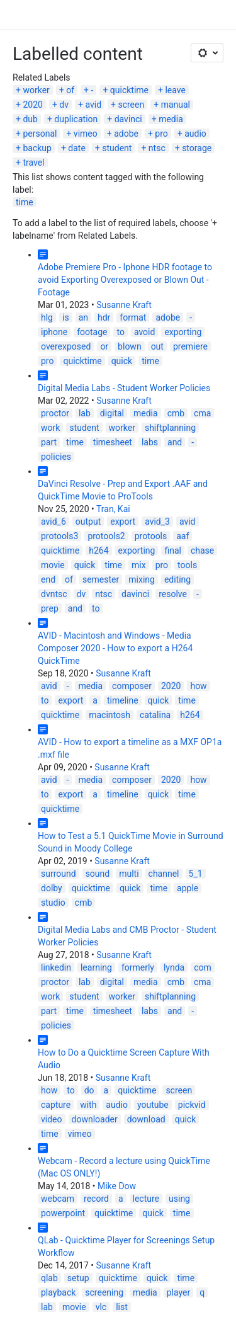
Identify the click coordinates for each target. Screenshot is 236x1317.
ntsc (157, 148)
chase (202, 550)
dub (30, 119)
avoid (144, 332)
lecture (146, 1199)
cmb (175, 413)
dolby (51, 888)
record (96, 1199)
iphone (54, 332)
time (24, 202)
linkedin (56, 967)
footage (92, 332)
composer (132, 686)
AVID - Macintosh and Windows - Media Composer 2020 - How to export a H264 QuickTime (115, 648)
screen (131, 105)
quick (122, 361)
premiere (190, 346)
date (77, 148)
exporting (182, 332)
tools (187, 565)
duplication (76, 119)
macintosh (109, 715)
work (50, 428)
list (122, 1307)
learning (96, 967)
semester (100, 579)
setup (78, 1278)
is (65, 317)
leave (175, 90)
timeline (122, 700)
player (178, 1292)
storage (196, 148)
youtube (153, 1105)
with (88, 1105)
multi (128, 874)
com (202, 967)
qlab (49, 1278)
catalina (155, 715)
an (83, 317)
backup (37, 148)
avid (93, 105)
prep (50, 608)
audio (195, 133)
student (117, 148)
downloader (95, 1119)
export (122, 521)
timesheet (112, 442)
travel (33, 162)
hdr (104, 317)
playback (58, 1292)
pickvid (192, 1105)
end (48, 579)
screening (104, 1292)
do (89, 1090)
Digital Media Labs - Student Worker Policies (124, 388)
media (171, 119)
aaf (182, 536)
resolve (173, 594)
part (49, 442)
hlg (47, 317)
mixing (141, 579)
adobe (126, 133)
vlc (101, 1307)
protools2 (106, 536)
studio (53, 903)
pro (161, 133)
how (198, 686)
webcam (57, 1199)
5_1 (196, 874)
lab (85, 413)
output (88, 521)
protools (151, 536)
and (174, 442)
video (51, 1119)
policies (56, 457)
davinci (128, 119)
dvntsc (54, 594)
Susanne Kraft (124, 305)
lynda (174, 967)
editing (177, 579)
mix (139, 565)
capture (55, 1105)
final (172, 550)
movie (53, 565)
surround (58, 874)
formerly (137, 967)
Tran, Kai (113, 509)
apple (187, 888)
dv (64, 105)
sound (98, 874)
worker (36, 90)
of (70, 90)
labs (150, 442)
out (157, 346)
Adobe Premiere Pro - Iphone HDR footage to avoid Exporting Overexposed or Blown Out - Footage (125, 279)
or (104, 346)
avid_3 (157, 521)
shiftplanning (170, 428)
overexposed (66, 346)
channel (164, 874)
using (179, 1199)
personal (40, 133)
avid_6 (53, 521)
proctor (55, 413)
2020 (32, 105)
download (146, 1119)
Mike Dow (117, 1186)
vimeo (86, 133)
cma (202, 413)
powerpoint (63, 1213)
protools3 (59, 536)
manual (175, 105)
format (133, 317)
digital (112, 413)
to (120, 332)
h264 (98, 550)
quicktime (129, 90)
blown (130, 346)
